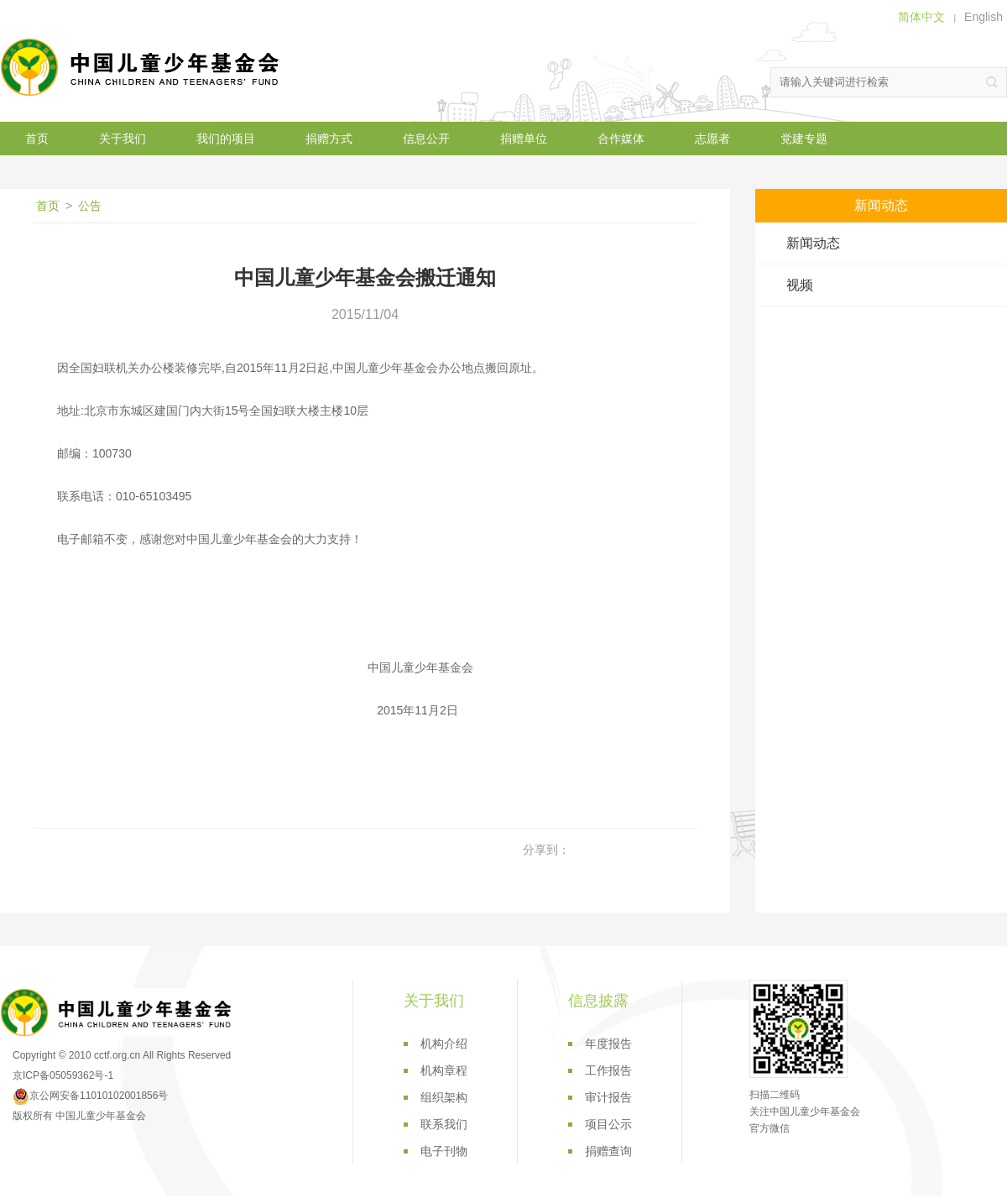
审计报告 (608, 1097)
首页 (37, 138)
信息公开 (426, 138)
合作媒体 (620, 138)
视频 (799, 285)
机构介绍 (443, 1043)
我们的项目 (225, 138)
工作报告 (608, 1070)
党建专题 (803, 138)
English (983, 17)
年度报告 (608, 1043)
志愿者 (712, 138)
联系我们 (443, 1124)
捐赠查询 (608, 1151)
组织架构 (443, 1097)
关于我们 (122, 138)
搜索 (992, 82)
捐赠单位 (523, 138)
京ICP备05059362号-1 (63, 1075)
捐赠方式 (328, 138)
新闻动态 (813, 243)
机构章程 (443, 1070)
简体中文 (921, 17)
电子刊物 (443, 1151)
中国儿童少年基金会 (142, 67)
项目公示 (608, 1124)
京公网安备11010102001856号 (90, 1095)
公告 (90, 205)
